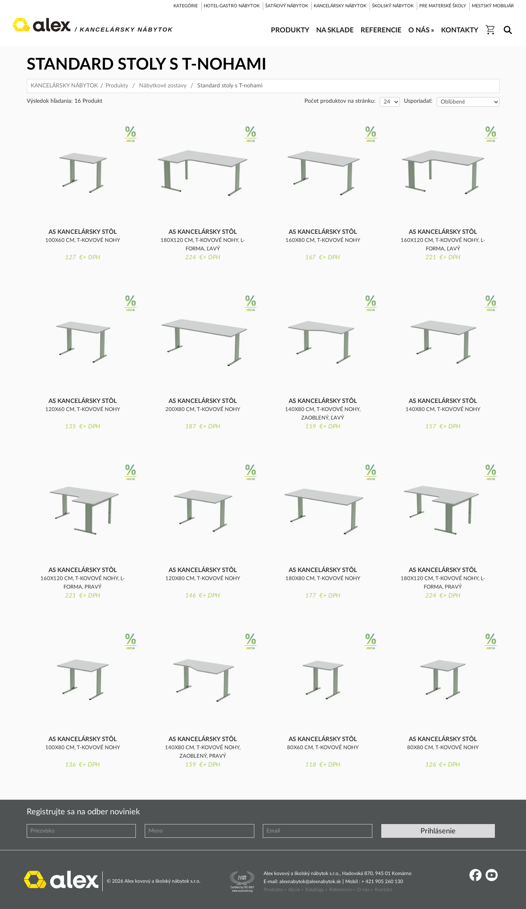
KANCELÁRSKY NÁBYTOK (64, 86)
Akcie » (295, 889)
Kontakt (383, 889)
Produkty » (275, 889)
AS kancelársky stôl (83, 232)
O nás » (365, 889)
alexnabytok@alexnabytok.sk (310, 881)
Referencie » (342, 889)
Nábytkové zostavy (162, 86)
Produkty (117, 86)
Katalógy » (316, 889)
